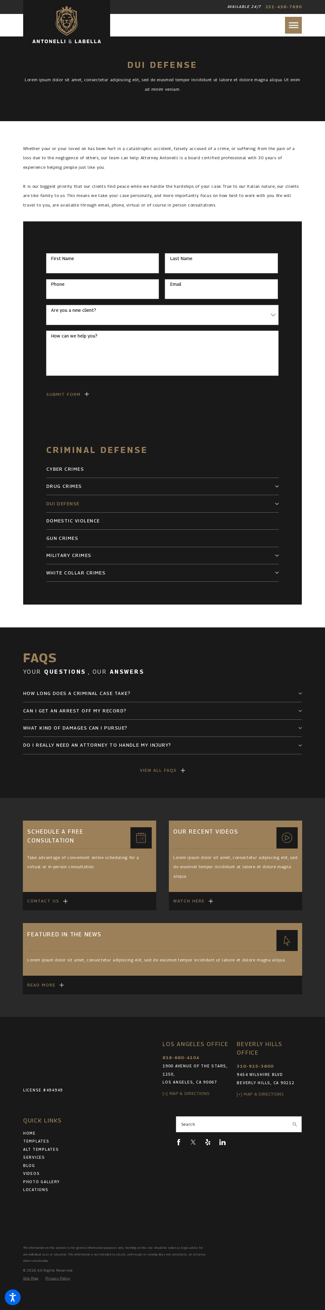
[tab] (277, 486)
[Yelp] (208, 1142)
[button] (13, 1297)
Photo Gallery (41, 1182)
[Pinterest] (237, 1142)
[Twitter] (193, 1142)
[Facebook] (179, 1142)
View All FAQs (158, 770)
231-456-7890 (283, 6)
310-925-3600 (255, 1066)
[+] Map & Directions (185, 1093)
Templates (36, 1141)
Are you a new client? (73, 310)
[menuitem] (162, 469)
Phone (57, 284)
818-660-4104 (180, 1057)
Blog (29, 1165)
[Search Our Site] (295, 1124)
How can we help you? (74, 335)
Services (34, 1157)
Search (188, 1124)
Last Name (181, 258)
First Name (62, 258)
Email (175, 284)
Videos (31, 1173)
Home (29, 1133)
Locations (36, 1190)
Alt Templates (41, 1149)
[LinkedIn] (222, 1142)
